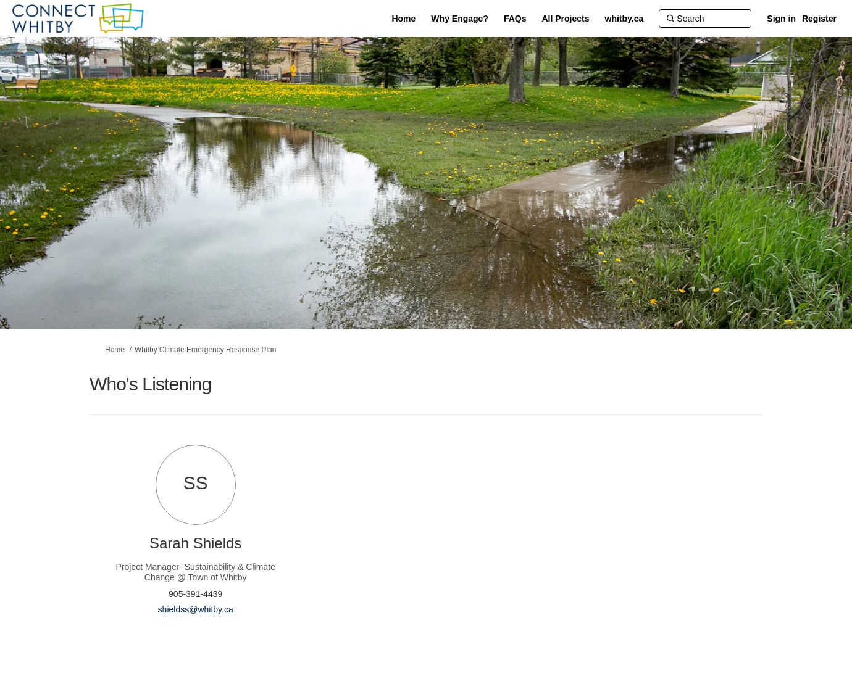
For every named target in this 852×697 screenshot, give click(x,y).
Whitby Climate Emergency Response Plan (205, 349)
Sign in (781, 18)
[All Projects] (566, 18)
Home (115, 349)
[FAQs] (515, 18)
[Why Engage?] (459, 18)
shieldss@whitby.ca (195, 609)
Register (819, 18)
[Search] (705, 18)
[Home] (403, 18)
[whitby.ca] (624, 18)
